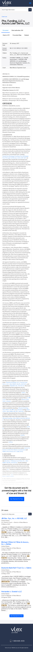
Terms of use (8, 647)
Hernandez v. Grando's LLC (11, 592)
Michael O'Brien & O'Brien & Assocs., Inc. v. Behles (15, 543)
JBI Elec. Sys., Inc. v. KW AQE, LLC (14, 518)
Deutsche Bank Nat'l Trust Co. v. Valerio (16, 568)
